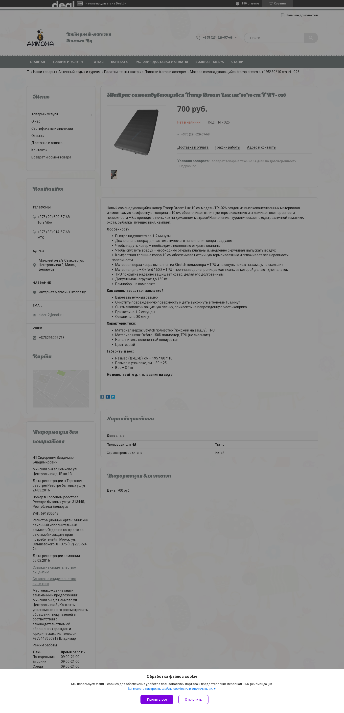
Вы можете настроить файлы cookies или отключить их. (170, 688)
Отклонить (193, 699)
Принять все (157, 699)
